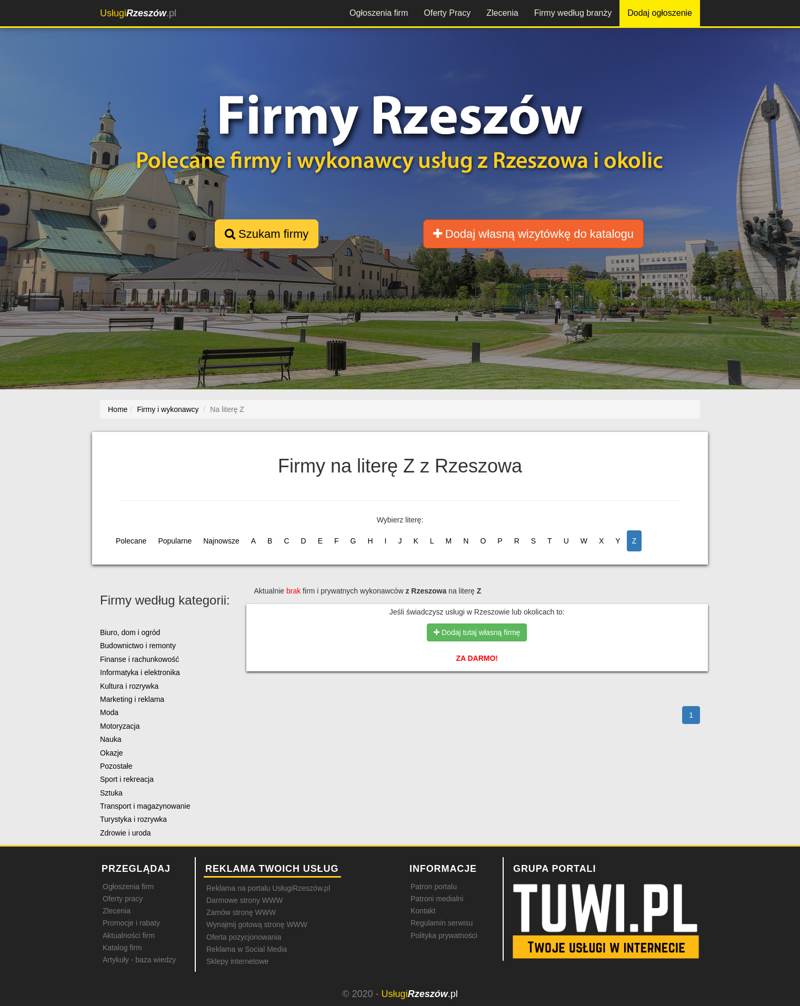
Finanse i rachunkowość (139, 659)
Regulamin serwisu (442, 923)
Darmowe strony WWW (244, 900)
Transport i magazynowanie (145, 806)
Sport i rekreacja (127, 779)
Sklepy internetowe (237, 961)
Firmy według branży (573, 12)
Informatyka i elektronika (140, 672)
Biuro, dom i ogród (130, 632)
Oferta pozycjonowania (243, 937)
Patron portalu (434, 886)
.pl (138, 13)
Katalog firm (122, 947)
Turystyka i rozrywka (133, 819)
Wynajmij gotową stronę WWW (256, 924)
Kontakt (423, 911)
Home (117, 409)
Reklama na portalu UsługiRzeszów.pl (268, 888)
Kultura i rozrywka (129, 686)
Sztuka (111, 793)
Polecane (131, 541)
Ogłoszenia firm (378, 12)
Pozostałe (116, 766)
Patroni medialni (437, 898)
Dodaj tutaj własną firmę (477, 632)
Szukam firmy (266, 233)
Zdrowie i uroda (125, 833)
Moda (109, 712)
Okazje (111, 753)
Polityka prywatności (444, 935)
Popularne (175, 541)
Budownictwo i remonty (138, 645)
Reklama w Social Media (246, 949)
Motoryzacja (119, 726)
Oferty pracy (123, 898)
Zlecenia (502, 12)
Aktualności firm (129, 935)
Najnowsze (221, 541)
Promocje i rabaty (131, 923)
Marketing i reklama (132, 699)
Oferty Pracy (447, 12)
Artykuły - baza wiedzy (139, 959)
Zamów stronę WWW (241, 912)
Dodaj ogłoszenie (659, 12)
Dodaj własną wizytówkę (533, 233)
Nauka (110, 739)
